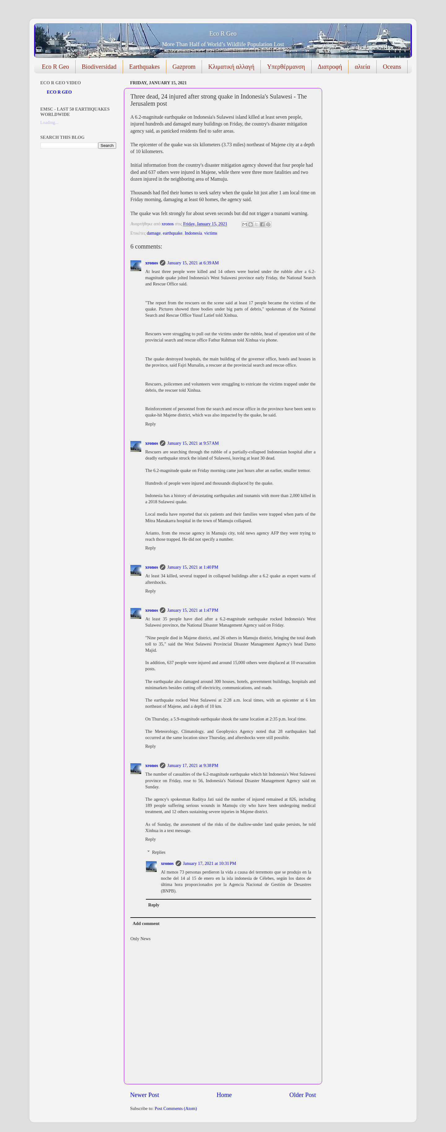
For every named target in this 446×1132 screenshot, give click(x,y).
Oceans (392, 66)
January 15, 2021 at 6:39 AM (193, 262)
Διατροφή (330, 66)
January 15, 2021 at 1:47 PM (192, 610)
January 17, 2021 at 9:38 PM (192, 765)
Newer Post (144, 1094)
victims (210, 233)
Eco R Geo (223, 33)
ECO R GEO (59, 92)
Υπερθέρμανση (286, 66)
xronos (151, 262)
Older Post (302, 1094)
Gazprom (184, 66)
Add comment (146, 923)
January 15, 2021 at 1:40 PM (192, 567)
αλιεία (362, 66)
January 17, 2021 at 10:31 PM (209, 863)
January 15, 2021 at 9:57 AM (193, 443)
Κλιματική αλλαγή (231, 66)
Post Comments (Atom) (176, 1108)
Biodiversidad (99, 66)
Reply (150, 423)
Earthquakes (144, 66)
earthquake (172, 233)
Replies (158, 852)
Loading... (49, 122)
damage (154, 233)
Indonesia (193, 233)
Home (224, 1094)
